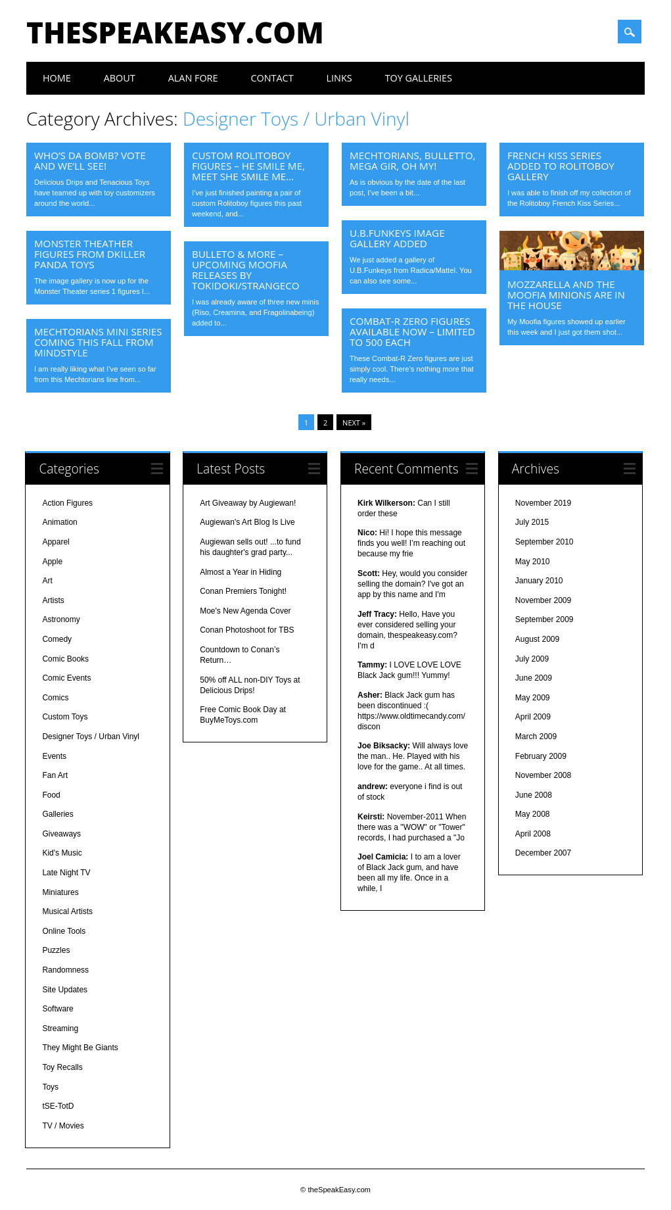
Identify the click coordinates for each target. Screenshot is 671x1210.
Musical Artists (67, 911)
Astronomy (61, 619)
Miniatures (60, 892)
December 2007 (543, 853)
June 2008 (533, 795)
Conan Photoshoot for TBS (247, 630)
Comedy (57, 639)
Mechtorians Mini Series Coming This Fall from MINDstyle (98, 342)
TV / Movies (62, 1125)
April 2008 (533, 833)
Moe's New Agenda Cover (245, 611)
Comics (55, 697)
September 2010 (544, 541)
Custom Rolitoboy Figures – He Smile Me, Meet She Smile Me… (248, 166)
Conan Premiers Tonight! (243, 591)
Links (339, 78)
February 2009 (541, 756)
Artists (53, 600)
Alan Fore (193, 78)
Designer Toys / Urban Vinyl (90, 736)
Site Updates (64, 989)
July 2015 (532, 522)
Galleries (57, 814)
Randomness (65, 970)
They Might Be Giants (80, 1047)
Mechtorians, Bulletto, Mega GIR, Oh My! (413, 160)
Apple (52, 561)
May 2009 (532, 697)
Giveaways (61, 833)
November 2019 (543, 503)
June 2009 (533, 678)
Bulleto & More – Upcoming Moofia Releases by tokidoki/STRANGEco (246, 269)
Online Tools (63, 931)
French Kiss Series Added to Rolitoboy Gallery (560, 166)
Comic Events (66, 678)
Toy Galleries (418, 78)
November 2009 (543, 600)
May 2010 (532, 561)
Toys (50, 1087)
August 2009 (537, 639)
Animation (59, 522)
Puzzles (56, 950)
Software (57, 1008)
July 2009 (532, 659)
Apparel (55, 541)
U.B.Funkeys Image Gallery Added (397, 238)
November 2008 (543, 775)
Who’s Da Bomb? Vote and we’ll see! (90, 160)
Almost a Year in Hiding (240, 572)
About (119, 78)
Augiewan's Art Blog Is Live (247, 522)
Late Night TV (66, 872)
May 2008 (532, 814)
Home (57, 78)
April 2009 (533, 716)
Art (47, 580)
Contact (271, 78)
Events (54, 756)
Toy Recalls (62, 1067)
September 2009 (544, 619)
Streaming (60, 1028)
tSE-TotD (58, 1106)
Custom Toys (64, 716)
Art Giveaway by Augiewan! (248, 503)
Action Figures (67, 503)
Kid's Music (61, 853)
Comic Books (65, 659)
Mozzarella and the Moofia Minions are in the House (566, 295)
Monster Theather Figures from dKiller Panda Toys (89, 254)
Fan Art (55, 775)
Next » (353, 422)
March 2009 (536, 736)
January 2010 (539, 580)
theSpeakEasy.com (175, 32)
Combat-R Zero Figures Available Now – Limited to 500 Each (412, 331)
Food (51, 795)
